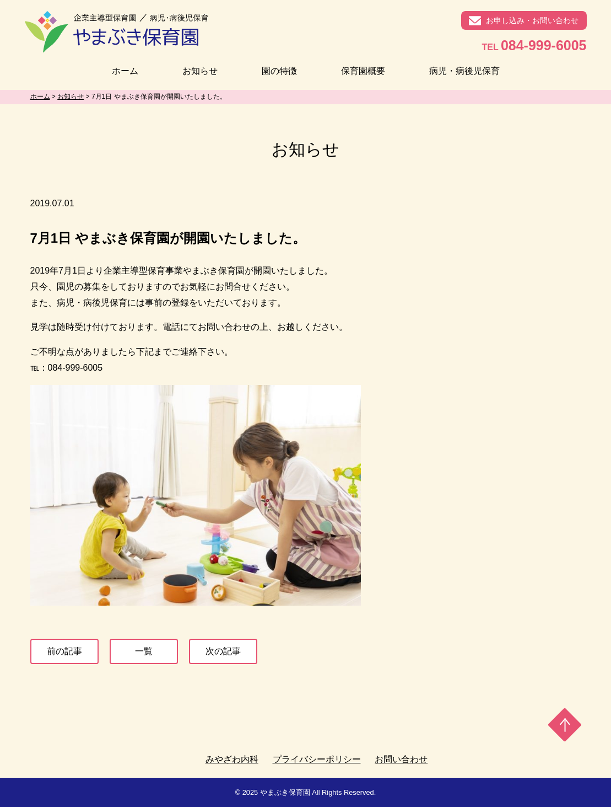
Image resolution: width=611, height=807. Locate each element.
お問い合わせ (401, 759)
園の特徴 (279, 71)
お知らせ (200, 71)
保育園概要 (363, 71)
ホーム (125, 71)
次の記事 (223, 651)
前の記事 (64, 651)
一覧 (144, 651)
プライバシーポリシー (317, 759)
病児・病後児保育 (464, 71)
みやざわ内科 (232, 759)
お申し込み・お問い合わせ (532, 20)
